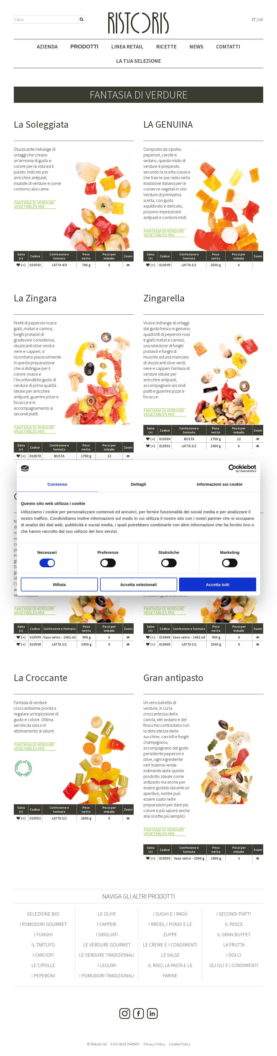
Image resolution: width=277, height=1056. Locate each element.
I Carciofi (43, 955)
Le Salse (170, 955)
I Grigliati (107, 934)
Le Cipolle (43, 965)
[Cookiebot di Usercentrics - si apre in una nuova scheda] (232, 468)
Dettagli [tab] (138, 484)
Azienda (47, 46)
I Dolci (233, 955)
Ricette (166, 46)
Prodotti (84, 47)
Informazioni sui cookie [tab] (220, 484)
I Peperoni (43, 975)
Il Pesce (234, 924)
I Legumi (106, 965)
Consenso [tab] (57, 484)
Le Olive (107, 914)
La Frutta (234, 945)
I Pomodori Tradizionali (106, 975)
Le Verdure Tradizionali (106, 955)
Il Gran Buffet (233, 934)
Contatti (228, 46)
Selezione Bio (43, 914)
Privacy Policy (154, 1044)
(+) (21, 265)
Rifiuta (59, 584)
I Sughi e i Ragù (170, 914)
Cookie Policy (179, 1044)
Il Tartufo (43, 945)
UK (260, 19)
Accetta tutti (217, 584)
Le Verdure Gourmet (107, 945)
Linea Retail (127, 46)
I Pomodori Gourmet (43, 924)
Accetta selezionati (138, 584)
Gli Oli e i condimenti (233, 965)
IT (254, 19)
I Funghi (43, 934)
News (196, 46)
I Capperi (107, 924)
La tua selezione (138, 60)
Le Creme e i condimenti (170, 945)
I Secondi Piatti (233, 914)
